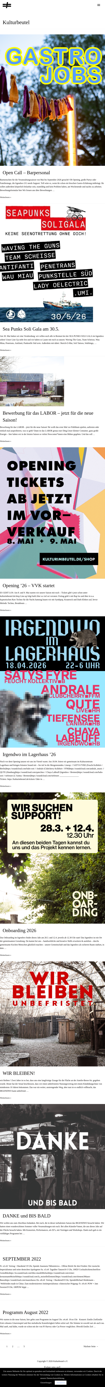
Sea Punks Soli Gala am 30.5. (34, 329)
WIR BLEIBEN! (21, 1073)
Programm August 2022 (28, 1312)
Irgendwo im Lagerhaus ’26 (32, 754)
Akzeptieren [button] (60, 1383)
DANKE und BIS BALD (29, 1216)
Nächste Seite (89, 1346)
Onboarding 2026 (21, 930)
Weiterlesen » (6, 197)
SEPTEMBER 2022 (24, 1259)
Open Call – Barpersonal (29, 172)
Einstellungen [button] (46, 1383)
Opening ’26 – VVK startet (32, 585)
